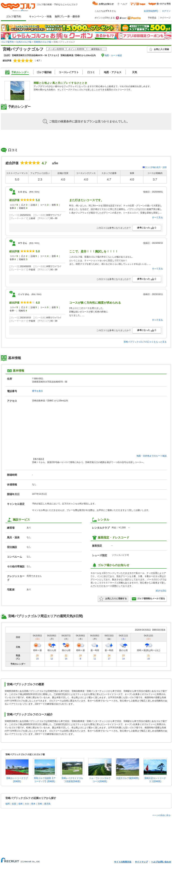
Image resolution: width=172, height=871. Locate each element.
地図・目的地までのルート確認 (151, 456)
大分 (27, 804)
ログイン (166, 11)
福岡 (7, 804)
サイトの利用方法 (122, 862)
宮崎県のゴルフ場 (42, 42)
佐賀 (14, 804)
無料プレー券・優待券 (67, 16)
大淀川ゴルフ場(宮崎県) (127, 778)
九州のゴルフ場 (23, 42)
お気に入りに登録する (113, 599)
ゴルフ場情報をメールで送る (148, 599)
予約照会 (152, 17)
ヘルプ (124, 4)
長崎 (20, 804)
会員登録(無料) (151, 11)
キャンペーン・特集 (40, 16)
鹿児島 (47, 804)
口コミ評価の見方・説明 (156, 167)
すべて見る (157, 217)
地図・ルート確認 (113, 55)
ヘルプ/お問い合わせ (161, 862)
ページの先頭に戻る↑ (161, 815)
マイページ (165, 17)
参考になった (146, 227)
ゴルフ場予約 (13, 16)
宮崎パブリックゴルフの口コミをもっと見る (145, 342)
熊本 (33, 804)
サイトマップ (141, 862)
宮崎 (40, 804)
